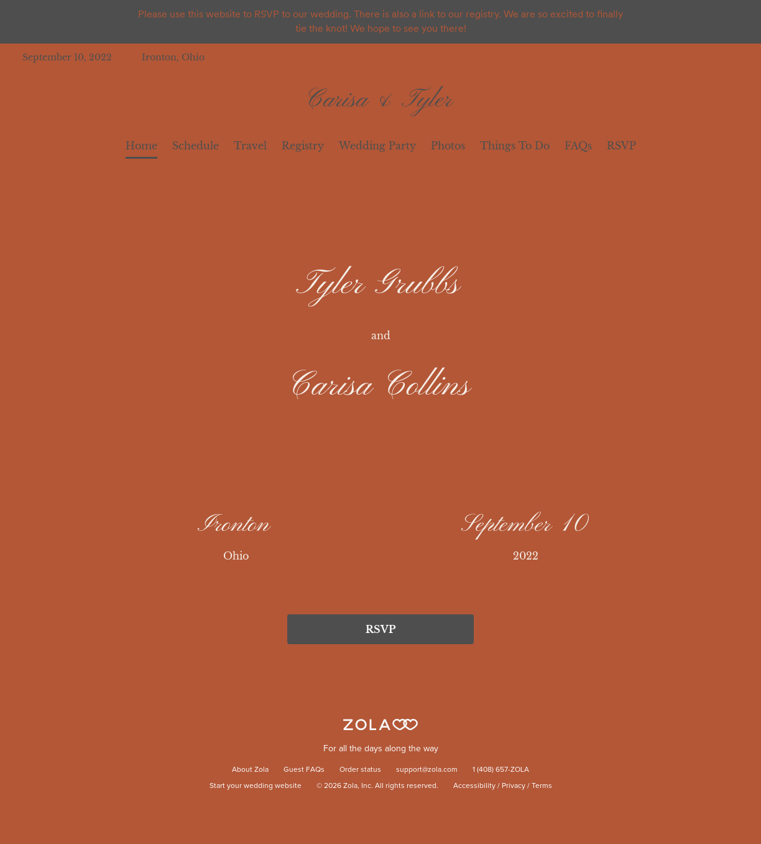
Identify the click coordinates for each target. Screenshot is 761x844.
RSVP (621, 145)
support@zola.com (427, 770)
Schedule (195, 145)
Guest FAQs (304, 770)
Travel (250, 145)
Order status (360, 770)
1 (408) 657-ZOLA (501, 770)
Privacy (513, 786)
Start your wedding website (256, 786)
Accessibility (474, 786)
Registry (303, 145)
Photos (448, 145)
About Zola (250, 770)
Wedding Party (377, 145)
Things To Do (515, 145)
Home (141, 145)
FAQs (578, 145)
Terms (542, 786)
